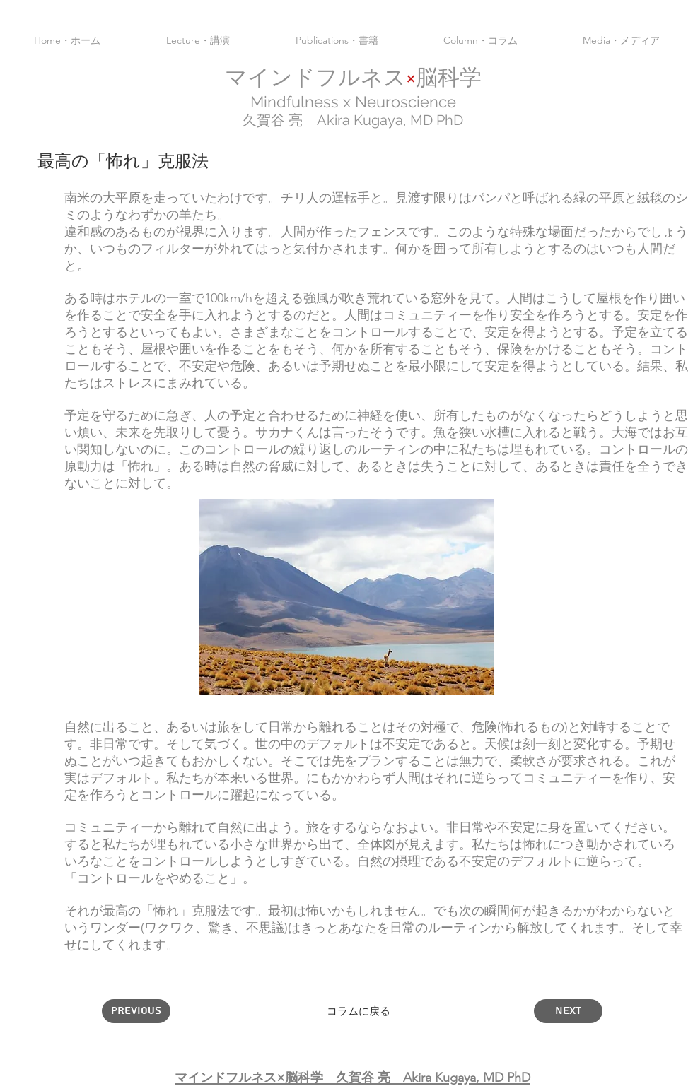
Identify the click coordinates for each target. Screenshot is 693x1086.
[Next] (568, 1011)
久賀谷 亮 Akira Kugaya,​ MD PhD (353, 120)
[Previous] (136, 1011)
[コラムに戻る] (358, 1011)
